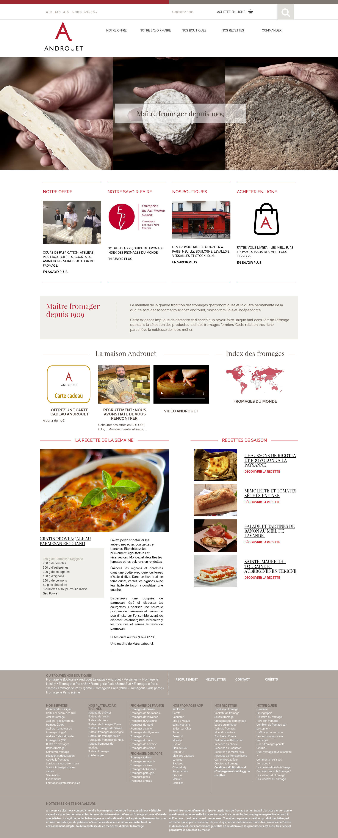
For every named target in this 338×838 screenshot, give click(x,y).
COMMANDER (272, 30)
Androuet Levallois (92, 679)
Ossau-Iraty (179, 767)
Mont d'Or (178, 751)
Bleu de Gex (179, 748)
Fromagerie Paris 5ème (146, 688)
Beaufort (177, 736)
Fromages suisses (141, 765)
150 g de (49, 559)
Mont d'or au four (224, 732)
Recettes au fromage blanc (230, 755)
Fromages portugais (142, 773)
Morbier (177, 779)
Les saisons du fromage (271, 775)
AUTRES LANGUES (84, 12)
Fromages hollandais (143, 769)
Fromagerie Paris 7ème (110, 688)
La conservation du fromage (273, 767)
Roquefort (178, 717)
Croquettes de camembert (230, 720)
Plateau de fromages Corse (104, 724)
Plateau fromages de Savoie (105, 728)
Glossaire (262, 709)
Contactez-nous (182, 12)
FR (49, 12)
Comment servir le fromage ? (274, 771)
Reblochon (178, 709)
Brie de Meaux (181, 720)
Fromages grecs (140, 776)
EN (58, 12)
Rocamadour (180, 771)
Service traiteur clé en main (62, 763)
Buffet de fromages (57, 744)
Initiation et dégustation (60, 755)
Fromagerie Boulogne (61, 679)
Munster (177, 740)
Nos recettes (233, 30)
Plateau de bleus (98, 720)
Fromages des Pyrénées (145, 732)
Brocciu (177, 775)
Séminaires (52, 775)
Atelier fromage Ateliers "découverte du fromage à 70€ (60, 720)
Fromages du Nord (141, 724)
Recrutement (186, 679)
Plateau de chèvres (100, 712)
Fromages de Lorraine (143, 744)
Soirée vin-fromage (57, 751)
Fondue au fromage (226, 709)
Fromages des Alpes (142, 748)
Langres (177, 759)
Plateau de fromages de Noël (106, 739)
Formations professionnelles (63, 783)
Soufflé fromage (223, 717)
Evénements (53, 779)
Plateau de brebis (98, 716)
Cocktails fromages (57, 759)
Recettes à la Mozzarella (229, 751)
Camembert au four (226, 759)
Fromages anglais (141, 780)
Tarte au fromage (224, 728)
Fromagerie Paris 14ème (63, 692)
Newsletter (215, 679)
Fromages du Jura (141, 740)
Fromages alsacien (141, 728)
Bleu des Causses (183, 755)
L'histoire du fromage (269, 717)
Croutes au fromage (226, 763)
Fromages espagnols (142, 761)
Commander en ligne (58, 709)
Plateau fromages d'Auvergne (106, 732)
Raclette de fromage (226, 713)
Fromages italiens (141, 757)
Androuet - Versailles (123, 679)
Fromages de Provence (144, 717)
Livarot (176, 744)
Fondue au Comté (225, 736)
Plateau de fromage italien (104, 735)
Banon (176, 732)
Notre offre (116, 30)
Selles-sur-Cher (181, 728)
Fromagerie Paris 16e (73, 683)
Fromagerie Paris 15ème (75, 688)
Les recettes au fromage (271, 779)
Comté (176, 713)
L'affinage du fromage (270, 732)
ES (66, 12)
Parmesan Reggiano (69, 559)
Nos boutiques (194, 30)
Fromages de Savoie (142, 709)
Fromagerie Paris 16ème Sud (111, 683)
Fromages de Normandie (145, 713)
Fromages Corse (140, 736)
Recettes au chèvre (226, 744)
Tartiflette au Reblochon (228, 740)
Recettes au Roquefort (227, 748)
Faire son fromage (267, 720)
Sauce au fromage (225, 724)
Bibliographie (264, 713)
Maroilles (177, 783)
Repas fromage (55, 748)
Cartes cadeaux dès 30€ (61, 713)
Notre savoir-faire (155, 30)
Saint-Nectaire (181, 724)
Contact (242, 679)
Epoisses (177, 763)
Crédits (271, 679)
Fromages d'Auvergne (143, 720)
